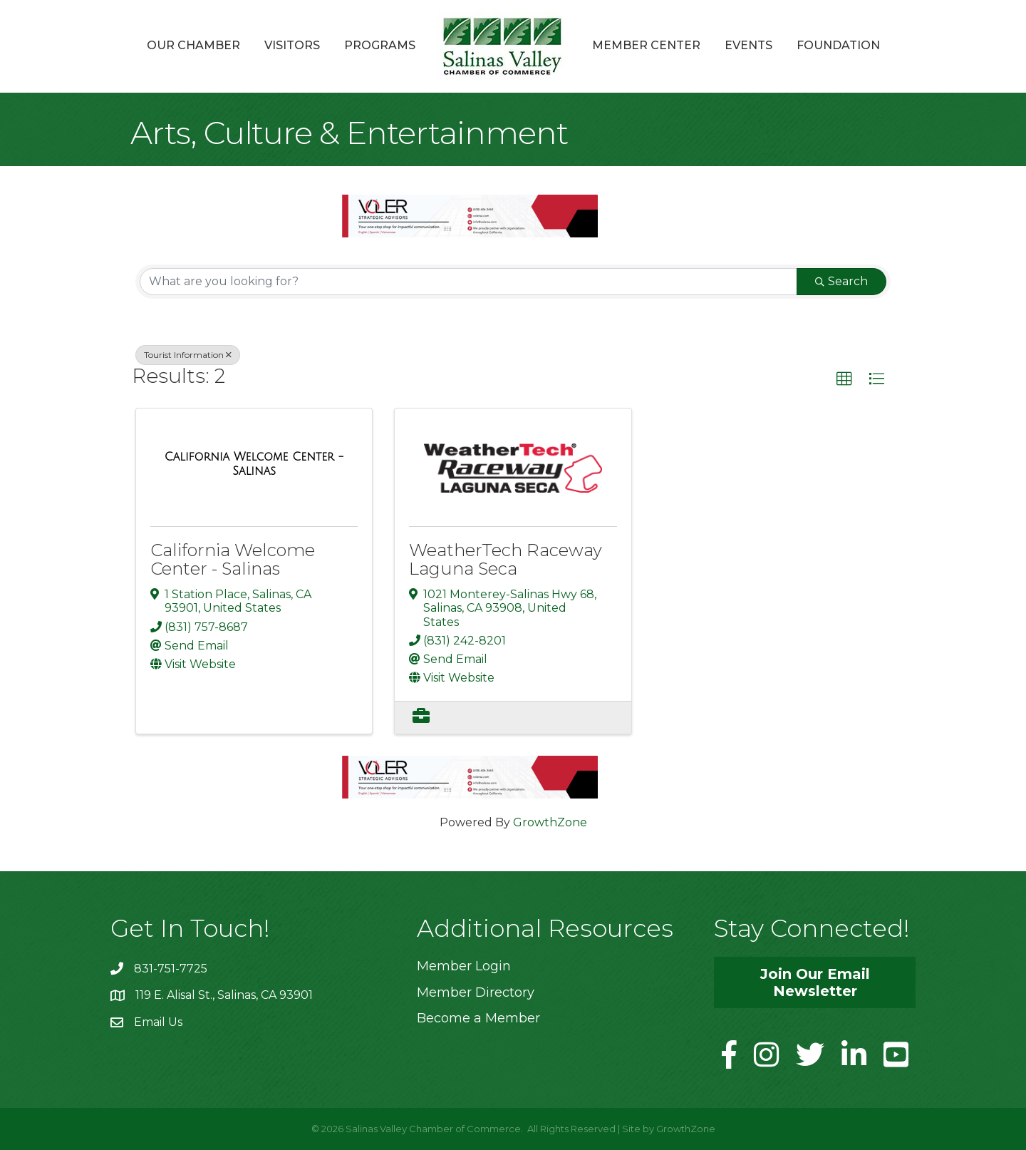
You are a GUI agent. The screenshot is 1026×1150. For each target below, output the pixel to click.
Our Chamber (193, 45)
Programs (379, 45)
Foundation (838, 45)
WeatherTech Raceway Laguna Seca (505, 559)
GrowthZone (550, 822)
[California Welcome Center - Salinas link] (254, 464)
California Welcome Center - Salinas (232, 559)
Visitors (292, 45)
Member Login (464, 966)
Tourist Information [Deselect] (188, 354)
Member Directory (475, 992)
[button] (844, 379)
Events (748, 45)
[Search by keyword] (468, 281)
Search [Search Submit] (841, 281)
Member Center (646, 45)
